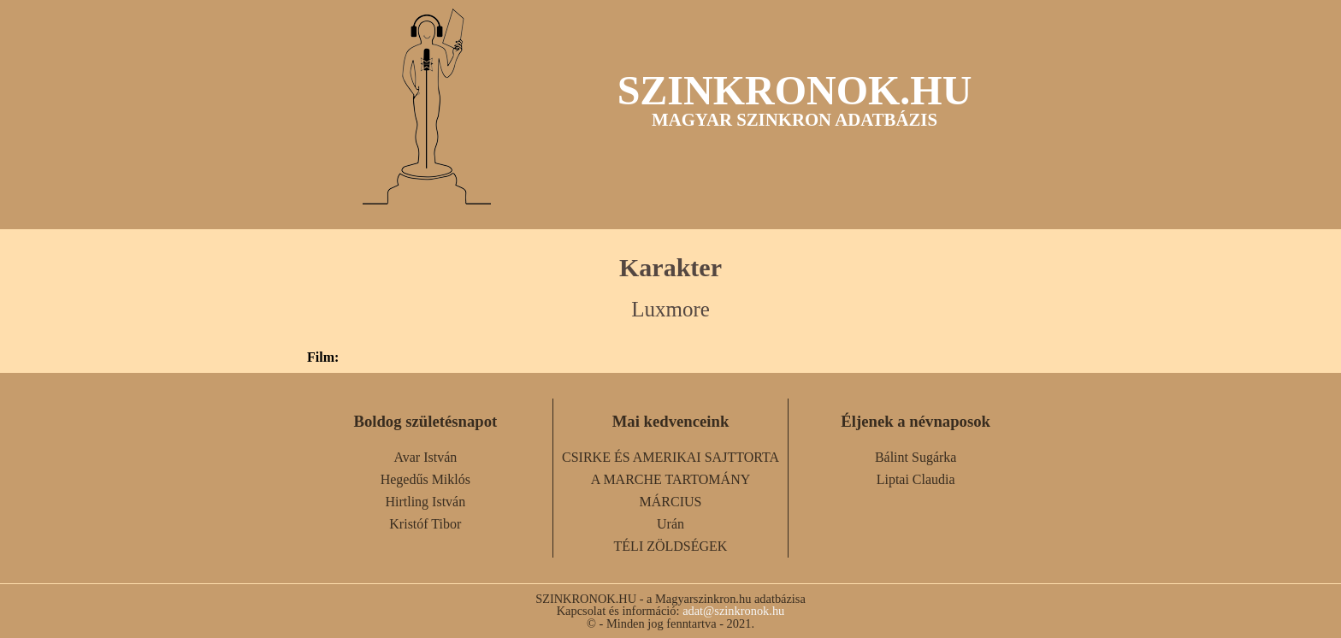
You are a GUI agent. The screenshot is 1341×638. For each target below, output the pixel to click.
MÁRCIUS (671, 501)
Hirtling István (425, 501)
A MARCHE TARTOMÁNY (671, 479)
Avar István (425, 457)
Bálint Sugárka (916, 457)
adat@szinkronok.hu (733, 610)
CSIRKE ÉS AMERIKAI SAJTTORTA (670, 457)
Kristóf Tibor (425, 524)
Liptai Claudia (916, 479)
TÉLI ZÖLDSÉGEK (671, 546)
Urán (670, 524)
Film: (323, 357)
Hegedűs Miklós (425, 479)
